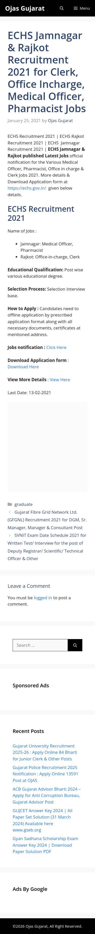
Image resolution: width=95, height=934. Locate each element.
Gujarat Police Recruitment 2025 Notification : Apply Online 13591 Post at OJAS (45, 773)
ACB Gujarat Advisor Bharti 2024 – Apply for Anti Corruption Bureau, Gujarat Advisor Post (47, 795)
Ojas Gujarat (25, 8)
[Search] (75, 645)
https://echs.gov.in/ (27, 188)
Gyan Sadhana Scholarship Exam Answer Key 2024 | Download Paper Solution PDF (45, 845)
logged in (43, 598)
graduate (23, 504)
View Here (60, 379)
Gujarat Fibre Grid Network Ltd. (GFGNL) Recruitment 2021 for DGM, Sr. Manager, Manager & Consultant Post (47, 519)
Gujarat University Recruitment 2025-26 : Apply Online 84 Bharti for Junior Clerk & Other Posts (45, 752)
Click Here (56, 347)
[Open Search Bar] (62, 8)
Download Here (23, 367)
